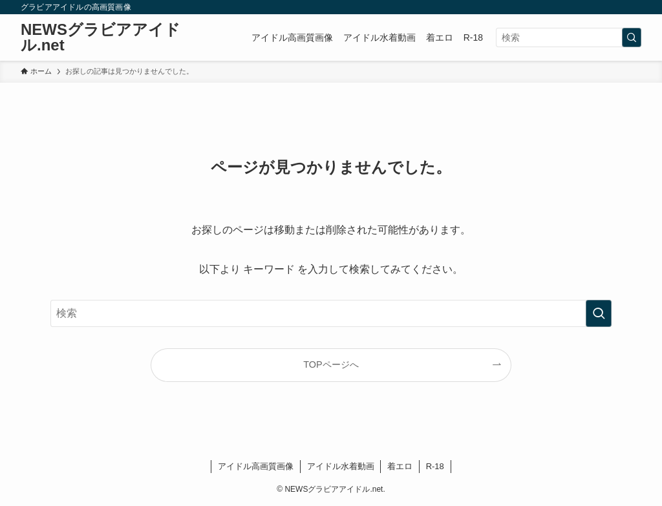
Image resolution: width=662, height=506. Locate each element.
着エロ (399, 466)
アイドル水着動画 (340, 466)
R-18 (435, 466)
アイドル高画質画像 (256, 466)
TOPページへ (330, 364)
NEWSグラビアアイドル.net (100, 37)
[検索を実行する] (631, 37)
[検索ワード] (568, 37)
